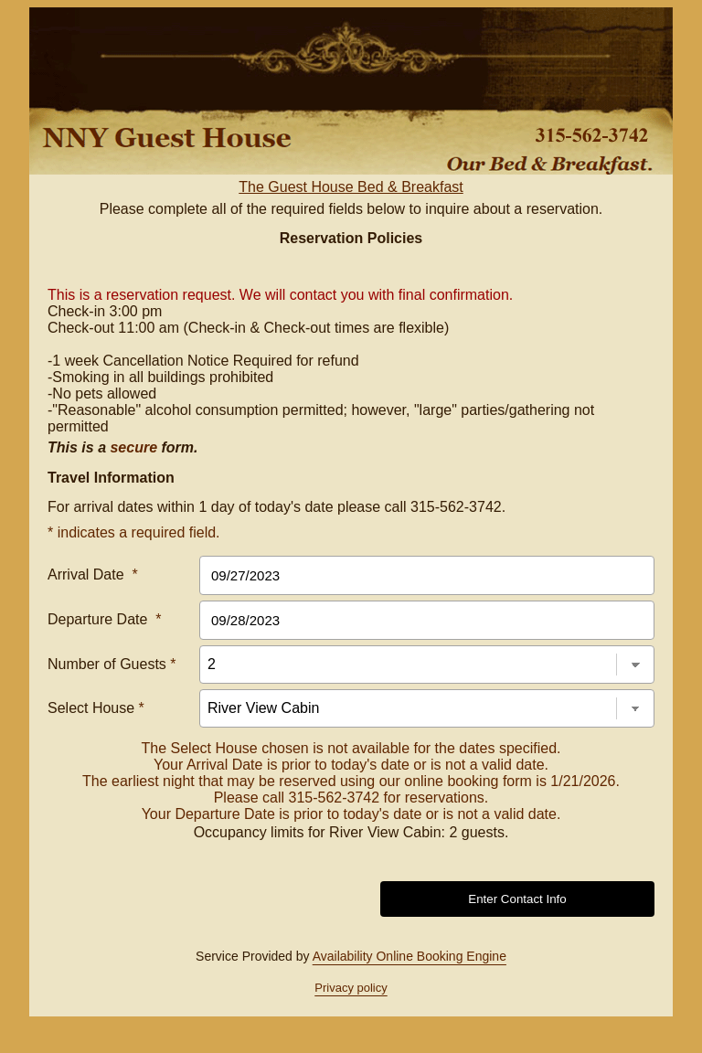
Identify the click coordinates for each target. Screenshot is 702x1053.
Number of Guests (112, 664)
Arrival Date (93, 574)
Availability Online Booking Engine (409, 956)
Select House (96, 708)
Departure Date (105, 619)
